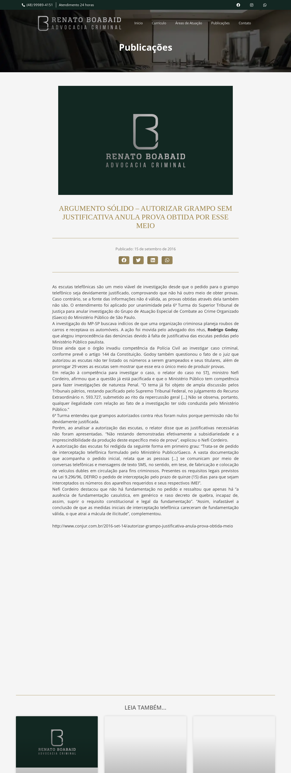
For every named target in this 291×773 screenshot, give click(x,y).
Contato (245, 23)
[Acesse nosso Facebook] (239, 5)
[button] (124, 260)
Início (138, 23)
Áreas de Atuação (188, 23)
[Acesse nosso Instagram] (252, 5)
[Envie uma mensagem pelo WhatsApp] (265, 5)
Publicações (220, 23)
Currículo (159, 23)
